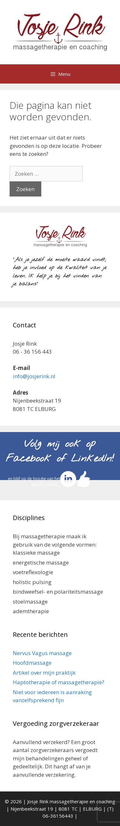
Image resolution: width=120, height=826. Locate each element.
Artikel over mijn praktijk (44, 672)
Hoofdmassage (32, 662)
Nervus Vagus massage (42, 653)
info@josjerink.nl (34, 376)
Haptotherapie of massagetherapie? (58, 682)
